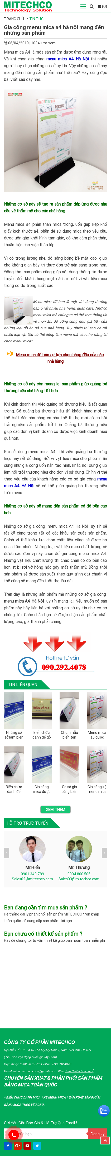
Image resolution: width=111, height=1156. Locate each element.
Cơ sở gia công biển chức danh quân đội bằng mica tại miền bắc (69, 789)
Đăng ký (97, 1133)
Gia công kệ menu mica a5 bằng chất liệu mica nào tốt (97, 789)
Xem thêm (55, 809)
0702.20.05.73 (30, 1064)
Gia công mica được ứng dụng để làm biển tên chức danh (41, 789)
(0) (102, 6)
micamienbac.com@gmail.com (34, 1071)
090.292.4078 (61, 1064)
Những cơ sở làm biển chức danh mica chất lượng (13, 735)
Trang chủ (14, 19)
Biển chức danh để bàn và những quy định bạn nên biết (14, 789)
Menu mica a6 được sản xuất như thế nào (97, 735)
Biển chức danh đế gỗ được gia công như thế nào (41, 735)
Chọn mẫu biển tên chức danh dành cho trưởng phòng (69, 735)
